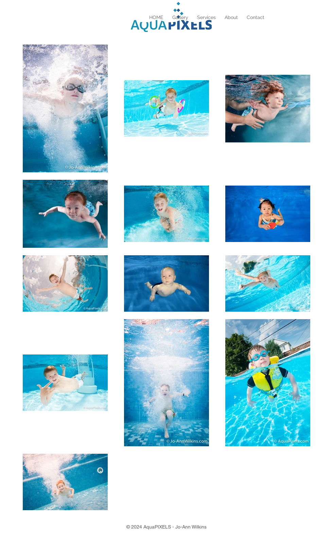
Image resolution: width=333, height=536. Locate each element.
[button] (180, 17)
